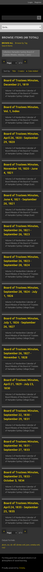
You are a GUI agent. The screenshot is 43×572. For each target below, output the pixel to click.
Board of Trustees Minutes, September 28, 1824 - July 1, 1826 (21, 291)
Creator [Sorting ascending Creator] (21, 71)
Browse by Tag (21, 43)
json (27, 545)
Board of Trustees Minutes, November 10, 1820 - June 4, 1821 (21, 168)
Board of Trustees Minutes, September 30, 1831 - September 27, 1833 (21, 445)
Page (12, 63)
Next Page (25, 61)
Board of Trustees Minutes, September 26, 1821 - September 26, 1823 (21, 230)
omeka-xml (35, 545)
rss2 (3, 547)
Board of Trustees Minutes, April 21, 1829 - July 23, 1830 (21, 384)
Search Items (7, 46)
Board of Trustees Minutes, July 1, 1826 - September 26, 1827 (21, 322)
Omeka (22, 568)
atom (4, 545)
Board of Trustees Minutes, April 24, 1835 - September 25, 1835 (21, 507)
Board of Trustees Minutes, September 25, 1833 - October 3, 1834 (21, 476)
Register (38, 2)
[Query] (21, 18)
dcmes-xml (20, 545)
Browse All (7, 43)
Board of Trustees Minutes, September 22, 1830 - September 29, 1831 (21, 415)
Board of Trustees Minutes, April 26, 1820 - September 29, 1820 (21, 137)
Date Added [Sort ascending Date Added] (33, 71)
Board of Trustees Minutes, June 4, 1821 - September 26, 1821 (21, 199)
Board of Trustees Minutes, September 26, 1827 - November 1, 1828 (21, 353)
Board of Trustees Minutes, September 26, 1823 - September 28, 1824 (21, 261)
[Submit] (39, 18)
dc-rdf (12, 545)
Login (30, 2)
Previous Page (4, 61)
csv (8, 545)
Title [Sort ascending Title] (14, 71)
